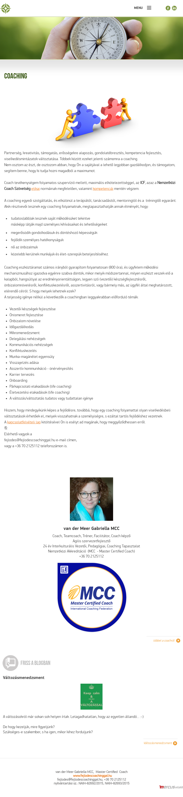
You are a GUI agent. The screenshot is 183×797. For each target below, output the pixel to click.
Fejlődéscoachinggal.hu (29, 8)
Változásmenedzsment (23, 677)
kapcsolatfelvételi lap (24, 422)
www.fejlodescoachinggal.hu (92, 776)
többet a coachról (163, 640)
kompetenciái (103, 188)
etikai (35, 188)
